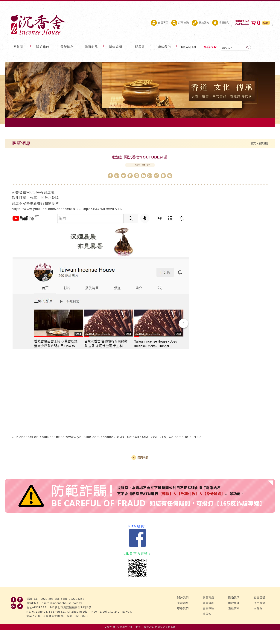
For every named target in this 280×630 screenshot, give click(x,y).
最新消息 (67, 46)
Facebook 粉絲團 (137, 538)
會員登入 (220, 23)
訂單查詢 (180, 23)
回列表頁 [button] (139, 457)
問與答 (140, 46)
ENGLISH (188, 46)
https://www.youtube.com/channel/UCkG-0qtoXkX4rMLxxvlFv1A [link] (111, 437)
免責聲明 (259, 597)
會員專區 (159, 23)
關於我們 (42, 46)
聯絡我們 (164, 46)
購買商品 (91, 46)
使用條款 (259, 602)
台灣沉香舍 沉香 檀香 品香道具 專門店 (37, 24)
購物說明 (115, 46)
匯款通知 (200, 23)
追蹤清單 (234, 608)
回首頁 (18, 46)
